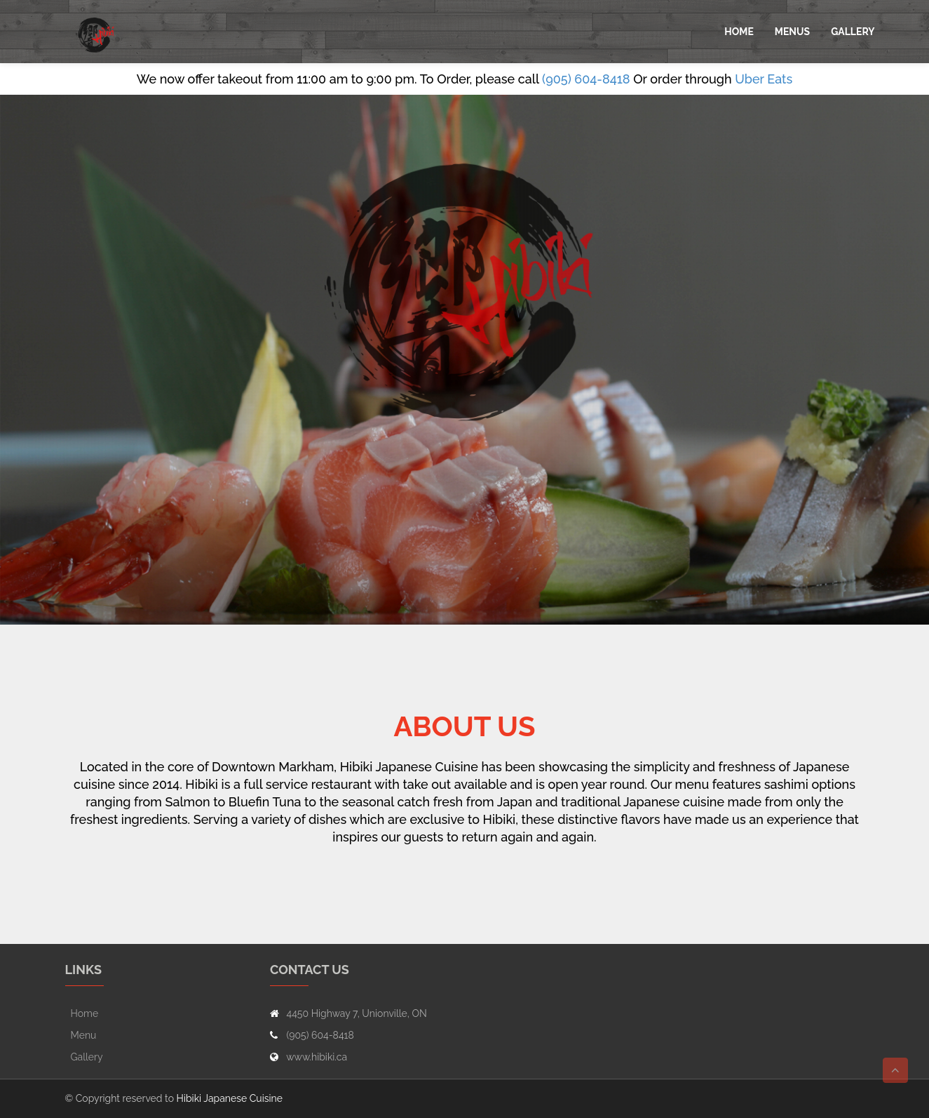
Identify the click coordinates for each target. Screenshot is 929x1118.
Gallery (852, 31)
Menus (792, 31)
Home (739, 31)
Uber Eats (763, 79)
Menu (84, 1035)
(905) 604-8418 (586, 79)
